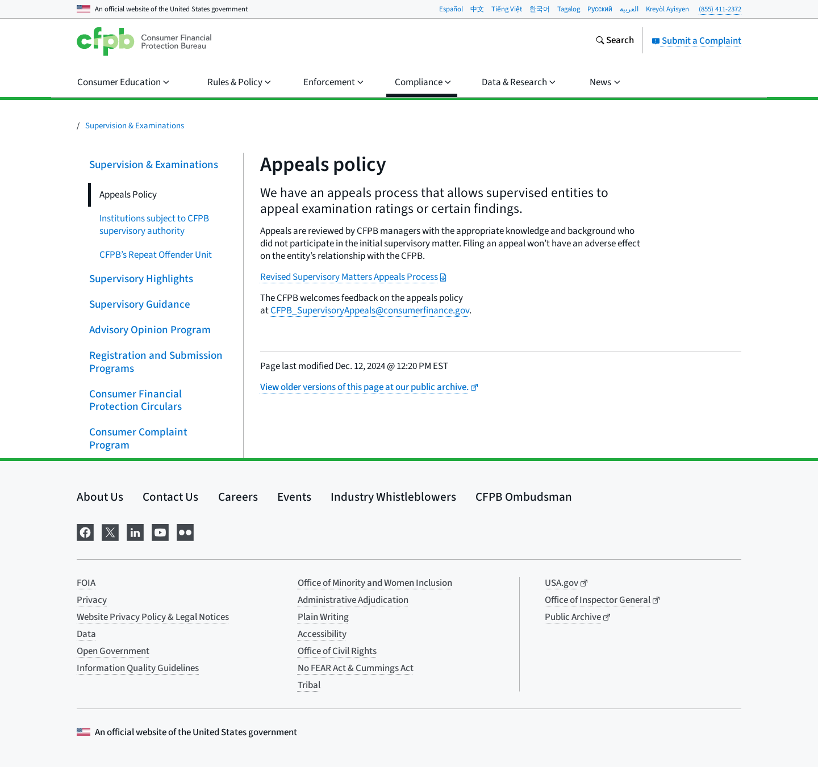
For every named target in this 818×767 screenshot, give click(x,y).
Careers (238, 496)
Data (86, 634)
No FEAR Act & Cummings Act (356, 668)
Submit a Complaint (696, 41)
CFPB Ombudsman (523, 496)
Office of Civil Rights (337, 651)
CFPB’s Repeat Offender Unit (155, 255)
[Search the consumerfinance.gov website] (614, 41)
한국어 (539, 9)
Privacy (92, 600)
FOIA (86, 583)
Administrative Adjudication (353, 600)
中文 (477, 9)
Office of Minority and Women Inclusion (375, 583)
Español (451, 9)
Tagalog (568, 9)
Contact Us (170, 496)
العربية (629, 9)
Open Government (113, 651)
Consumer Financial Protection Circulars (135, 400)
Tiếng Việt (506, 9)
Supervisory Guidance (139, 304)
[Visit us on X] (110, 531)
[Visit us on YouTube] (160, 531)
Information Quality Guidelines (138, 668)
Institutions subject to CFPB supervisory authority (154, 225)
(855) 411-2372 (720, 9)
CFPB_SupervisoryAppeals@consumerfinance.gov (369, 310)
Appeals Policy (128, 195)
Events (294, 496)
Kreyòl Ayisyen (667, 9)
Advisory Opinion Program (150, 330)
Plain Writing (323, 617)
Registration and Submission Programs (156, 362)
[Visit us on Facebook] (85, 531)
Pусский (599, 9)
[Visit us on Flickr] (185, 531)
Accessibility (322, 634)
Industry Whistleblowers (393, 496)
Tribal (309, 685)
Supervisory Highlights (141, 279)
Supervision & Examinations (134, 125)
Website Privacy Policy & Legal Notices (153, 617)
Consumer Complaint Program (138, 439)
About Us (100, 496)
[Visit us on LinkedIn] (135, 531)
